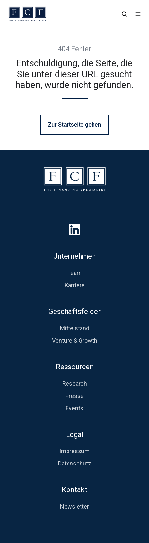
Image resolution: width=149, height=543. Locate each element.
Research (74, 383)
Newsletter (74, 506)
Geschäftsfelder (74, 312)
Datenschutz (74, 463)
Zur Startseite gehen (74, 124)
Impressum (74, 451)
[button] (124, 14)
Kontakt (74, 490)
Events (74, 408)
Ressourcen (74, 367)
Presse (74, 395)
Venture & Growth (74, 340)
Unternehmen (74, 256)
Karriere (75, 285)
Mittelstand (74, 328)
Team (74, 273)
